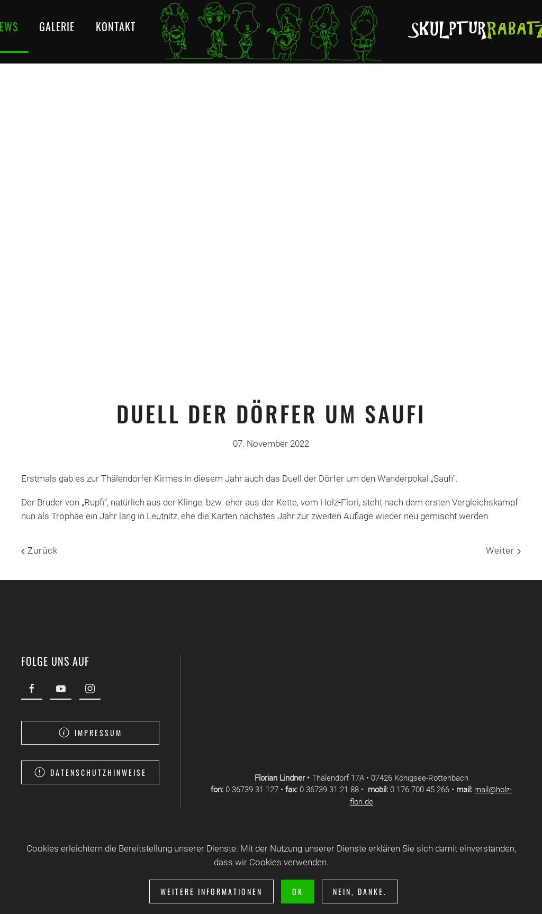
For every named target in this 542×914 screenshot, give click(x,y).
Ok (297, 891)
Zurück (39, 550)
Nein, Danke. (360, 891)
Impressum (89, 732)
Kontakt (116, 26)
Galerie (57, 26)
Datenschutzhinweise (89, 772)
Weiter (503, 550)
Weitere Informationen (211, 891)
